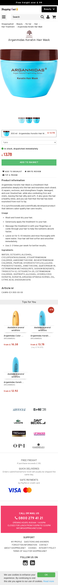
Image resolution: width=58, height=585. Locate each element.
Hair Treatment (8, 27)
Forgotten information (24, 545)
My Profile (16, 542)
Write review (33, 171)
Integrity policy (47, 548)
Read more (48, 581)
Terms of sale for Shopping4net (30, 551)
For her (28, 24)
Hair (36, 24)
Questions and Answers (36, 542)
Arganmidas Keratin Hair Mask (29, 27)
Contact (43, 545)
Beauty (20, 24)
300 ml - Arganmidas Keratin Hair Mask (29, 133)
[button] (54, 17)
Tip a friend (10, 175)
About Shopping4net (15, 548)
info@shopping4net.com (29, 528)
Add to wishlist (12, 171)
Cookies (32, 548)
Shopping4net (8, 24)
